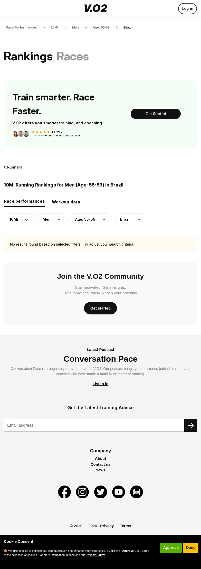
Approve (171, 547)
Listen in (101, 383)
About (100, 458)
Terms (125, 526)
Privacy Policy (95, 554)
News (100, 470)
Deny (190, 547)
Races (73, 56)
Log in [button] (187, 8)
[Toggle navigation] (11, 8)
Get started (100, 308)
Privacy (107, 526)
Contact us (101, 464)
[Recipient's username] (94, 425)
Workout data (66, 201)
